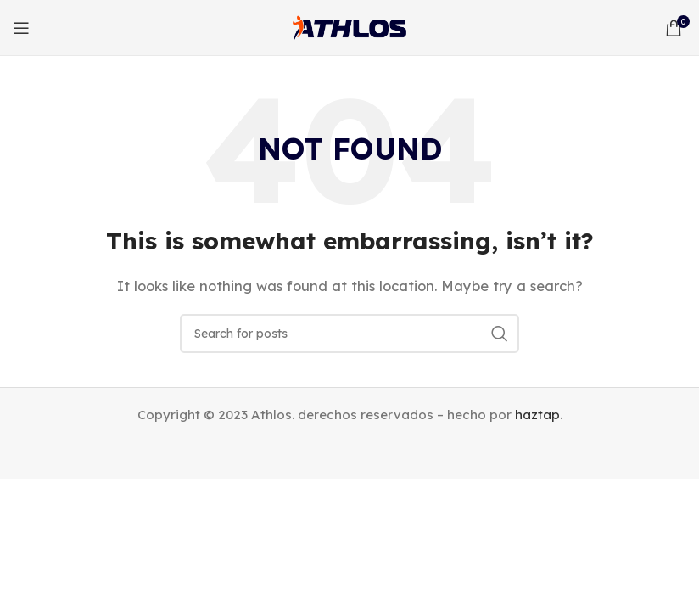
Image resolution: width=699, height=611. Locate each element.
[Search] (349, 333)
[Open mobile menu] (21, 28)
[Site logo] (349, 26)
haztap (537, 414)
